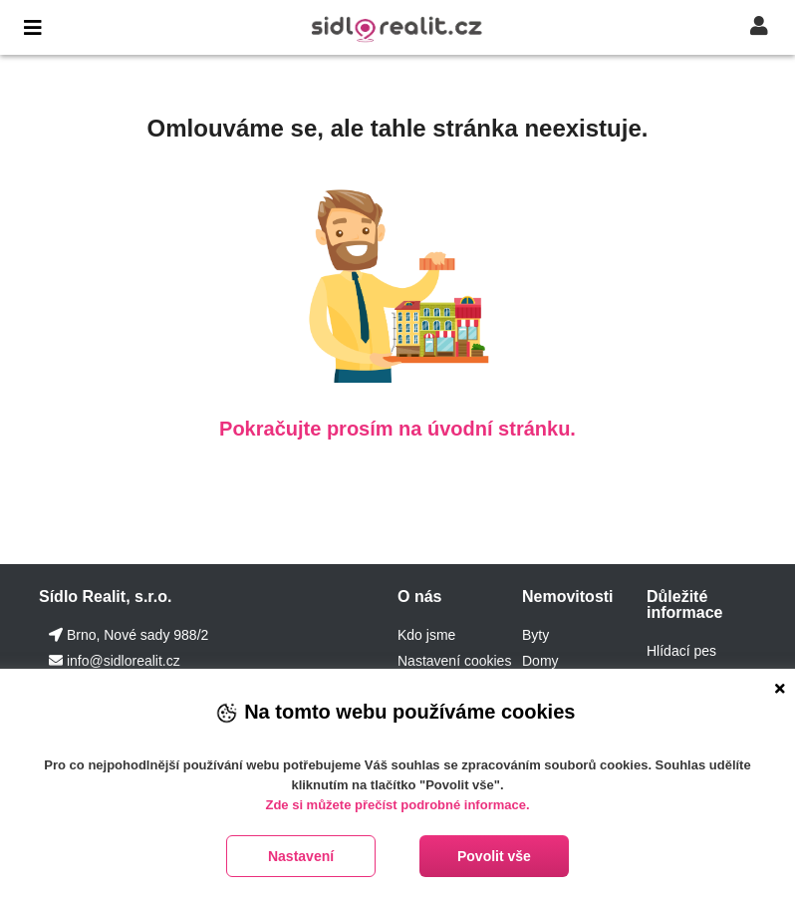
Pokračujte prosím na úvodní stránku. (397, 429)
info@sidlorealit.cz (123, 661)
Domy (540, 661)
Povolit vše (494, 856)
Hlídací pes (681, 651)
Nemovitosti (568, 596)
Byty (535, 635)
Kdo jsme (426, 635)
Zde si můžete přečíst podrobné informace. (397, 804)
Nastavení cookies (454, 661)
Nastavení (301, 856)
